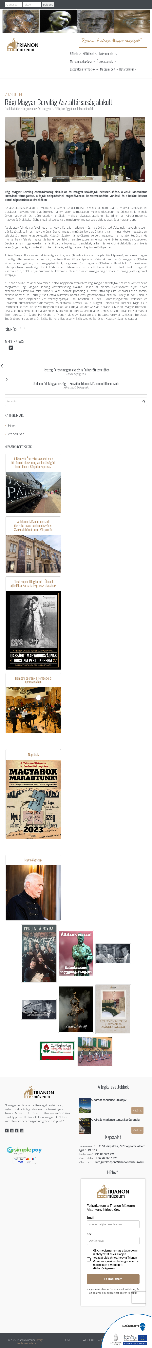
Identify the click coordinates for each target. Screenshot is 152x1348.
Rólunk (75, 53)
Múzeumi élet (108, 53)
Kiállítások (90, 53)
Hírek (10, 425)
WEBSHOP (88, 1340)
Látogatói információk (84, 69)
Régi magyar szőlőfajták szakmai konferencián (117, 283)
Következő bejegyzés (76, 387)
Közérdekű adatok (26, 1343)
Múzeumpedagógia (82, 61)
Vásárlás (137, 1110)
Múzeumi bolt (109, 69)
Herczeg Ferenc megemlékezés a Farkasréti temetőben (57, 368)
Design (39, 1340)
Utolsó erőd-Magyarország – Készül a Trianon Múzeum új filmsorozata (62, 381)
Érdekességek (106, 61)
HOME (67, 1340)
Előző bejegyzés (76, 374)
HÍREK (77, 1340)
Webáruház (14, 434)
